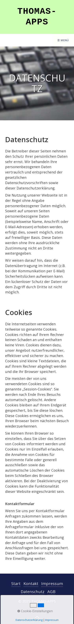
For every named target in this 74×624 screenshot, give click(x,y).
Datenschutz (32, 591)
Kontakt (30, 583)
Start (16, 583)
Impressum (52, 583)
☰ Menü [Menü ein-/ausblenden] (63, 40)
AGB (51, 591)
